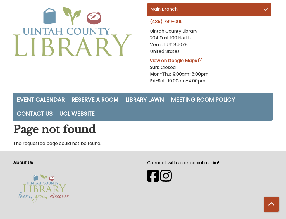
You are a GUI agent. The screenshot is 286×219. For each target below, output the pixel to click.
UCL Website (77, 114)
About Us (23, 163)
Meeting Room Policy (203, 100)
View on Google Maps (173, 61)
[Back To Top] (271, 204)
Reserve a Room (95, 100)
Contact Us (35, 114)
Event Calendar (41, 100)
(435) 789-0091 (167, 21)
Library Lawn (144, 100)
